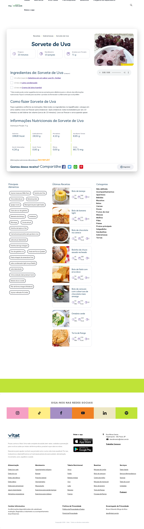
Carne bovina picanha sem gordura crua (25, 234)
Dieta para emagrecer (16, 486)
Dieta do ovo (12, 474)
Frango (70, 494)
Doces (99, 209)
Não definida (102, 189)
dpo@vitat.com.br (112, 513)
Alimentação (13, 465)
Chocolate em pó (17, 199)
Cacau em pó (26, 222)
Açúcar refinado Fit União (19, 292)
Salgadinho (101, 229)
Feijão (70, 474)
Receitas (36, 36)
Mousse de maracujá (101, 482)
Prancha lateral (40, 478)
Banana (70, 490)
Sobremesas (48, 36)
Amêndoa (32, 216)
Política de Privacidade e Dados (73, 509)
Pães (98, 220)
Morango (14, 222)
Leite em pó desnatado (18, 240)
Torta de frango (99, 490)
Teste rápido (124, 470)
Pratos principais (104, 226)
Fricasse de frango (100, 494)
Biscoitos (100, 200)
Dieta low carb (13, 470)
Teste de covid (125, 482)
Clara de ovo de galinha (19, 211)
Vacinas (122, 478)
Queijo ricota (15, 205)
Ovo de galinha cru (17, 251)
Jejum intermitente (14, 490)
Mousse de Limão (100, 470)
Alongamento (40, 482)
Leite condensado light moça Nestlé (23, 263)
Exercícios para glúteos (43, 494)
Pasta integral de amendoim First (22, 257)
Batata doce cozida (17, 281)
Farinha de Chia (39, 193)
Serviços (123, 465)
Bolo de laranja (99, 486)
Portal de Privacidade (70, 513)
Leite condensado (29, 83)
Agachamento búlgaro (43, 470)
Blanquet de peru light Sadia (34, 205)
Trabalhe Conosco (113, 444)
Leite (69, 486)
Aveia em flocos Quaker (37, 251)
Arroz (69, 470)
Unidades (123, 486)
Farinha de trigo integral (19, 246)
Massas (99, 215)
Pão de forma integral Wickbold (21, 286)
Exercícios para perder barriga (45, 490)
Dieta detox (12, 482)
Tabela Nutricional (75, 465)
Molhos (99, 217)
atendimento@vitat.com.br (119, 439)
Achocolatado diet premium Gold (22, 275)
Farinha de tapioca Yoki (19, 228)
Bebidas (99, 197)
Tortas (99, 237)
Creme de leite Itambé (32, 87)
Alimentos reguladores (16, 494)
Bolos (98, 203)
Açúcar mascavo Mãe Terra (20, 193)
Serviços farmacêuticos (128, 474)
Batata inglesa (73, 478)
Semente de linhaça (17, 216)
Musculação (39, 486)
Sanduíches (101, 232)
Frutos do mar (102, 212)
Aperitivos (100, 195)
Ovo (69, 482)
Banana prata (32, 199)
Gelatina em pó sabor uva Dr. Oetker (44, 78)
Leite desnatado (16, 269)
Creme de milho (99, 478)
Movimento (40, 465)
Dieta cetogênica (14, 478)
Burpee (37, 474)
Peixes (99, 223)
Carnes (99, 206)
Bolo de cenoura (99, 474)
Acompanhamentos (105, 192)
